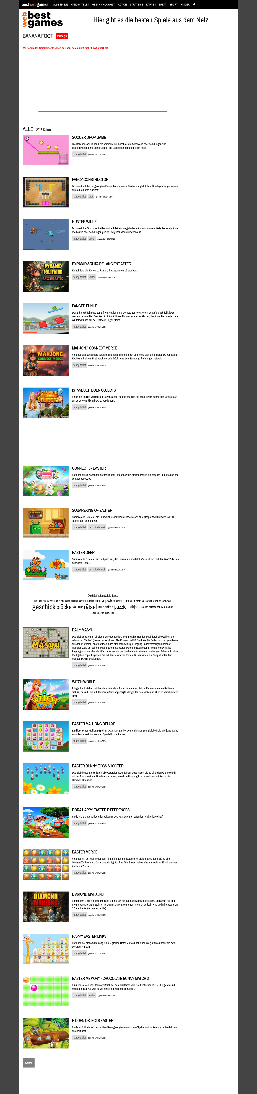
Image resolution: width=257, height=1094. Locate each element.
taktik (98, 601)
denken (108, 607)
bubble (90, 601)
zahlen (67, 600)
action (80, 606)
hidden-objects (148, 607)
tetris (100, 606)
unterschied (109, 613)
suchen (157, 601)
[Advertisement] (211, 93)
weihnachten (147, 600)
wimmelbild (167, 607)
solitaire (130, 601)
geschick (43, 607)
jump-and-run (40, 600)
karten (60, 600)
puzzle (120, 606)
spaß (75, 607)
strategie (62, 36)
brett (138, 601)
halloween (50, 600)
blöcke (64, 607)
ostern (94, 613)
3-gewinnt (108, 600)
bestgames (35, 4)
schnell (166, 601)
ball (158, 607)
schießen (82, 600)
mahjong (134, 607)
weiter (28, 1063)
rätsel (90, 607)
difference (120, 600)
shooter (100, 612)
